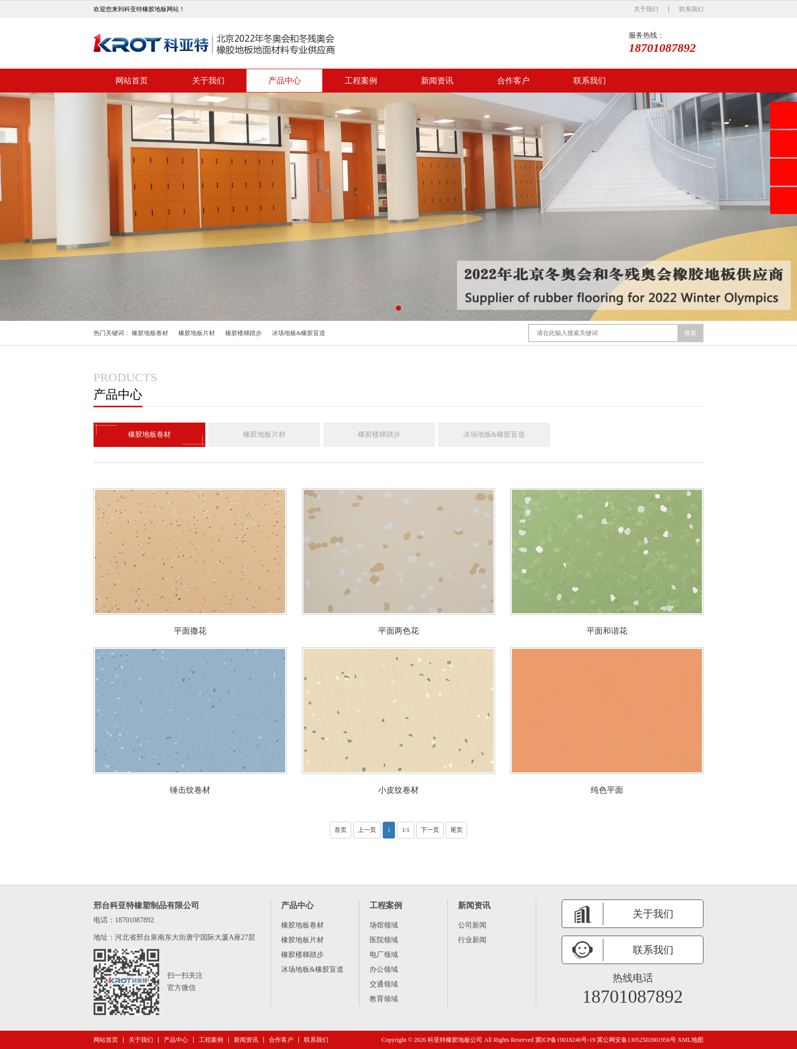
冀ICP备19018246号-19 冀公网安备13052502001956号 (606, 1039)
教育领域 (384, 999)
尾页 (456, 829)
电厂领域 (384, 954)
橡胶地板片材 (196, 333)
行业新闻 (472, 940)
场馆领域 (384, 925)
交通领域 (384, 984)
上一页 (367, 829)
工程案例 (361, 80)
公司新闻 (472, 925)
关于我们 (646, 9)
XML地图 (690, 1039)
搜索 (690, 333)
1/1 (405, 829)
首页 (340, 829)
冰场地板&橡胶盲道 (298, 333)
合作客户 (513, 80)
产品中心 (284, 80)
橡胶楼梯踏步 (243, 333)
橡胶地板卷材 (150, 333)
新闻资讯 (437, 80)
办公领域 (384, 969)
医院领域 (384, 940)
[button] (398, 308)
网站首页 (131, 80)
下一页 (430, 829)
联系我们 (691, 9)
